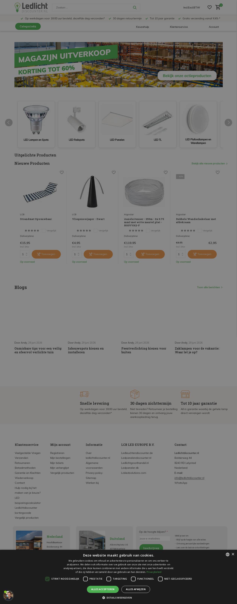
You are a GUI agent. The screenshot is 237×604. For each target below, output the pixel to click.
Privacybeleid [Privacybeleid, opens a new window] (154, 572)
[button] (118, 597)
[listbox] (227, 554)
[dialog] (118, 577)
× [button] (232, 554)
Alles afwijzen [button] (136, 589)
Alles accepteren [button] (102, 589)
